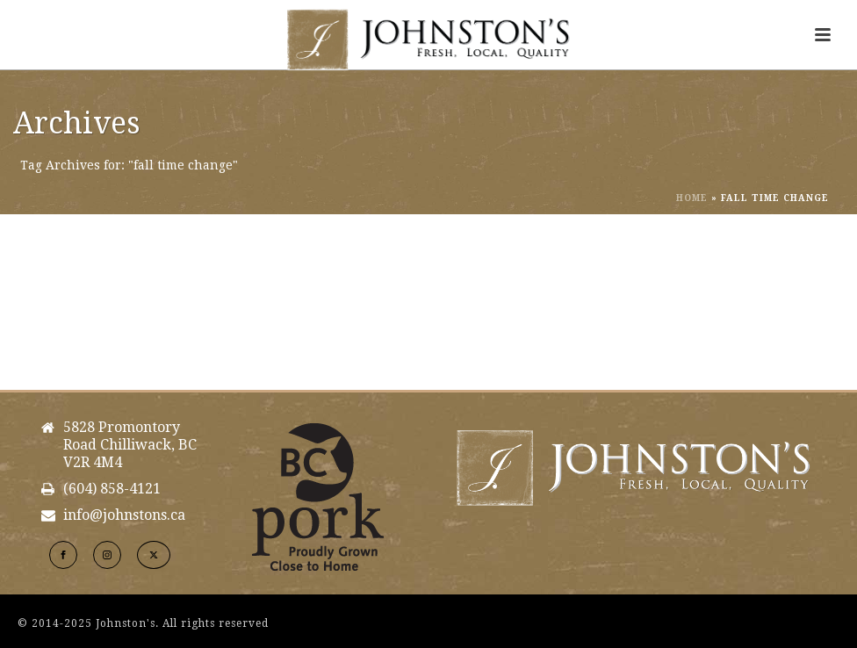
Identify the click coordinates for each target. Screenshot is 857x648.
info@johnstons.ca (124, 515)
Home (692, 198)
